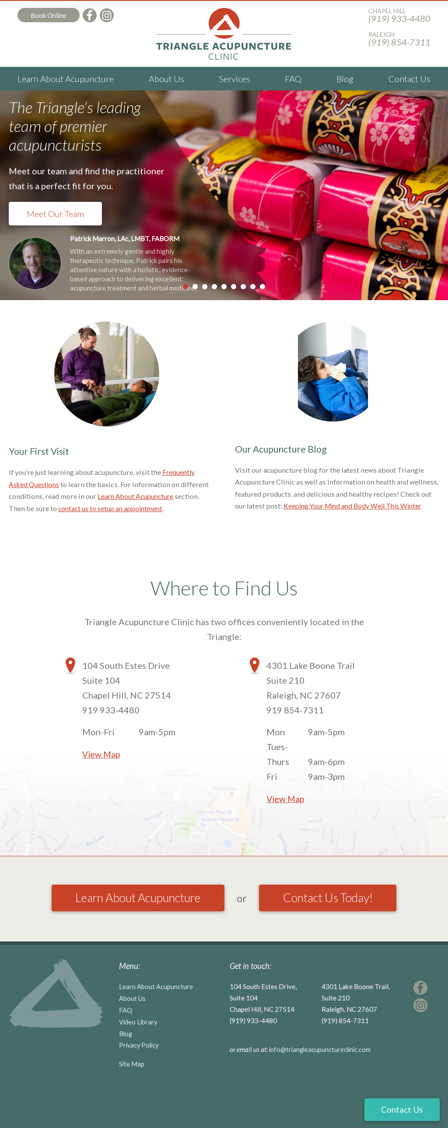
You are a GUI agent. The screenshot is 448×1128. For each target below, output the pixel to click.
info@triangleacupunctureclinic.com (321, 1076)
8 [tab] (253, 286)
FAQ (293, 78)
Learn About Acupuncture (66, 78)
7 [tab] (243, 286)
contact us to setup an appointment (113, 508)
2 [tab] (195, 286)
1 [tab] (185, 286)
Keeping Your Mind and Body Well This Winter (357, 508)
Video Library (138, 1046)
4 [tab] (214, 286)
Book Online (48, 15)
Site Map (132, 1087)
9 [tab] (262, 286)
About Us (166, 78)
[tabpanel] (224, 195)
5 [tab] (224, 286)
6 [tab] (233, 286)
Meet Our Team (55, 213)
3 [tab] (204, 286)
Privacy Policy (140, 1069)
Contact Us (409, 78)
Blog (345, 78)
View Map (102, 754)
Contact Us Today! (224, 925)
